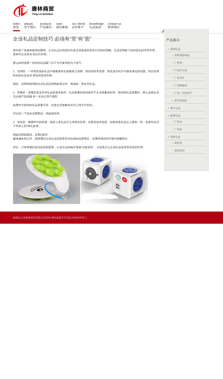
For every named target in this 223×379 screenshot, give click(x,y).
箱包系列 (180, 150)
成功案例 (62, 27)
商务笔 (178, 142)
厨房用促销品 (182, 55)
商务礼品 (175, 136)
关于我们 (30, 27)
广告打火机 (181, 70)
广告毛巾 (180, 77)
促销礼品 (175, 49)
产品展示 (46, 27)
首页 (16, 27)
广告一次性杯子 (183, 92)
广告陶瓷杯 (181, 85)
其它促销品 (181, 100)
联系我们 (114, 27)
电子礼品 (175, 108)
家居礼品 (175, 115)
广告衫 (178, 129)
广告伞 (178, 121)
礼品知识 (95, 27)
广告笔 (178, 62)
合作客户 (78, 27)
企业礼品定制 (56, 50)
